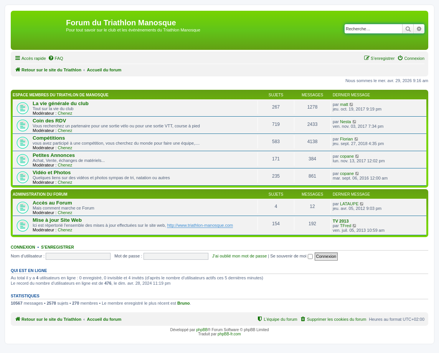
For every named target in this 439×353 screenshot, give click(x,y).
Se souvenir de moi (291, 256)
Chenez (65, 113)
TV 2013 (341, 221)
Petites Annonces (54, 155)
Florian (346, 139)
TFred (345, 225)
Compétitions (49, 138)
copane (347, 156)
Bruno (183, 303)
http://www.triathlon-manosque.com (200, 225)
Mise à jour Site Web (57, 220)
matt (344, 104)
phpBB (202, 330)
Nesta (345, 121)
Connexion (23, 247)
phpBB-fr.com (229, 334)
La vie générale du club (61, 103)
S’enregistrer (57, 247)
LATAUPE (349, 203)
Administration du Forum (40, 194)
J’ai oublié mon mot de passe (239, 256)
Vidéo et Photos (52, 172)
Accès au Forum (52, 203)
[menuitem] (55, 58)
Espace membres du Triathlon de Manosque (61, 95)
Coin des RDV (49, 121)
